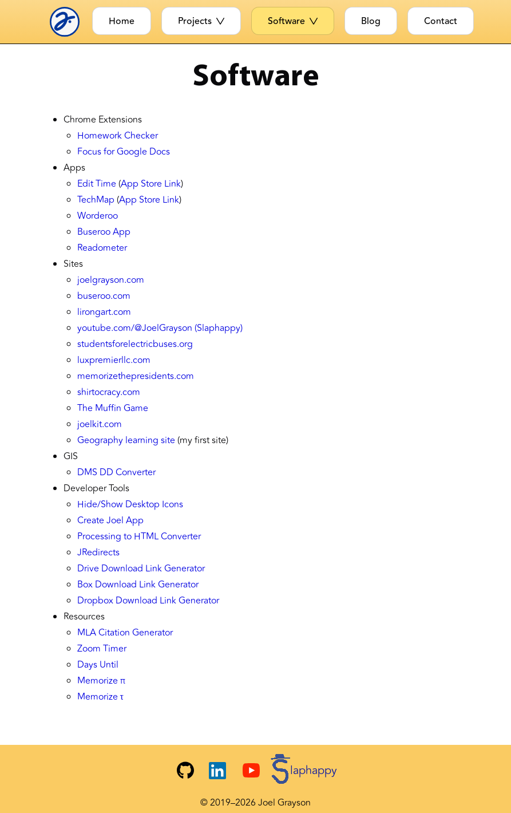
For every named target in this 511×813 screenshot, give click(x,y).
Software (293, 21)
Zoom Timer (101, 649)
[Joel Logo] (68, 22)
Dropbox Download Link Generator (148, 600)
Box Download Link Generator (138, 584)
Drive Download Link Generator (141, 568)
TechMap (95, 200)
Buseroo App (103, 232)
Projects (201, 21)
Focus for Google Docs (123, 152)
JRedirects (98, 552)
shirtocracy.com (108, 392)
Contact (440, 21)
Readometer (102, 248)
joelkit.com (99, 424)
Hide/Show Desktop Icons (130, 504)
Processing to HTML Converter (139, 536)
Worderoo (97, 216)
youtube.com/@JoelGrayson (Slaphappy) (160, 328)
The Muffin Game (112, 408)
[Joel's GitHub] (185, 770)
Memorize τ (100, 697)
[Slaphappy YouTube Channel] (290, 770)
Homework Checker (117, 136)
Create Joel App (110, 520)
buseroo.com (103, 296)
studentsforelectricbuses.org (135, 344)
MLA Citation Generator (125, 633)
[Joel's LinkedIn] (217, 770)
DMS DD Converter (116, 472)
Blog (371, 21)
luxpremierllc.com (113, 360)
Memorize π (101, 681)
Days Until (97, 665)
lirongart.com (104, 312)
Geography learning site (126, 440)
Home (121, 21)
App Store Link (151, 184)
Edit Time (96, 184)
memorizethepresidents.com (135, 376)
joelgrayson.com (110, 280)
